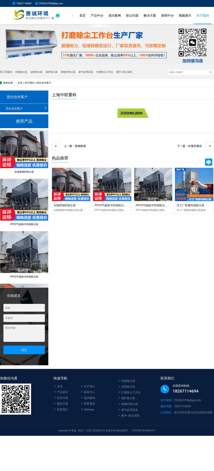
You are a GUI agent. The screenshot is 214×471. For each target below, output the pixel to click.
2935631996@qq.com (51, 3)
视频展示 (185, 15)
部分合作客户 (44, 82)
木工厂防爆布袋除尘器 (190, 205)
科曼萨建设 (195, 146)
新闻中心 (167, 15)
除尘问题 (132, 15)
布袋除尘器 (21, 72)
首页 (82, 15)
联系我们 (61, 409)
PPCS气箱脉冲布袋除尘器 (24, 225)
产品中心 (97, 15)
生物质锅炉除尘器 (24, 172)
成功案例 (114, 15)
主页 (19, 82)
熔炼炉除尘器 (68, 72)
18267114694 (23, 3)
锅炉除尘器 (52, 72)
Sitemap (87, 409)
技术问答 (61, 398)
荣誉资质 (87, 403)
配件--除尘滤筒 (124, 72)
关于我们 (202, 15)
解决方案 (150, 15)
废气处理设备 (86, 72)
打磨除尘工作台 (104, 72)
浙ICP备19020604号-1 (144, 430)
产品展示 (61, 392)
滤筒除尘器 (36, 72)
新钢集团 (80, 146)
